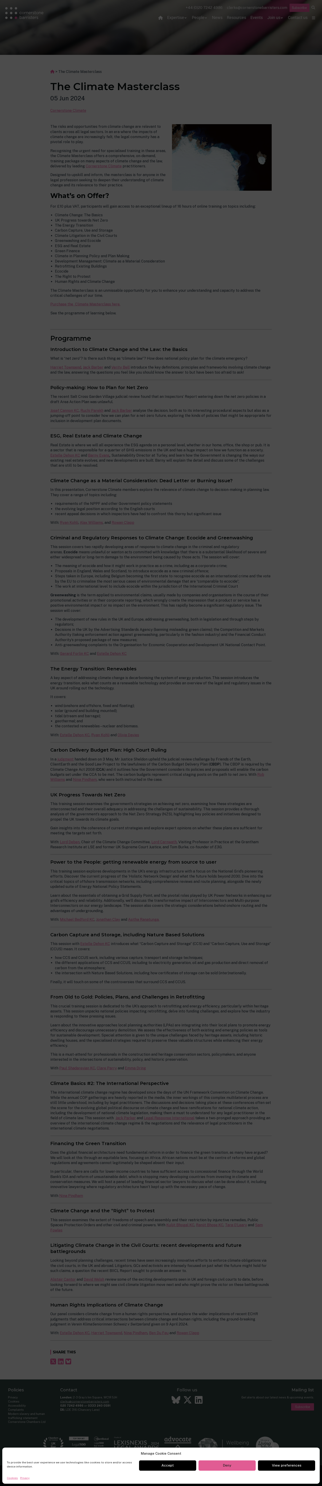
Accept (167, 1465)
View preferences (286, 1465)
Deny (227, 1465)
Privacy (25, 1478)
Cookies (12, 1478)
